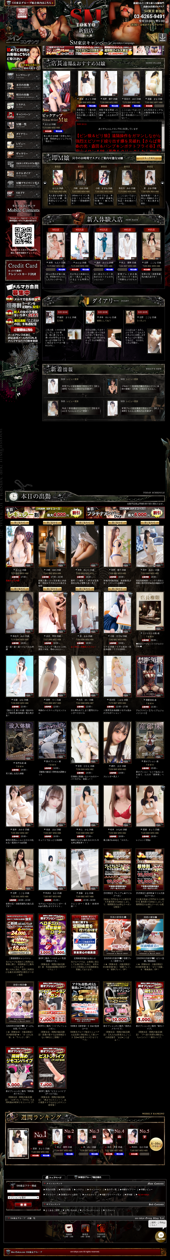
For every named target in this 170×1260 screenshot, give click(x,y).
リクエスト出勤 (150, 633)
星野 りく (51, 700)
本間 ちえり (55, 262)
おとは (48, 124)
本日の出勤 (50, 1189)
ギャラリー (50, 1194)
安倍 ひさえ (84, 766)
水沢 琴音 (51, 636)
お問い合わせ (71, 1210)
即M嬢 (129, 1194)
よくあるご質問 (52, 1210)
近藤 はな (19, 700)
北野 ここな (150, 262)
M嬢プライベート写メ (111, 1194)
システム (80, 1189)
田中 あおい (149, 570)
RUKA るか (51, 893)
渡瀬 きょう (85, 99)
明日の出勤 (66, 1189)
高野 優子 (108, 99)
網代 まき (116, 766)
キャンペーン (95, 1189)
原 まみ (148, 188)
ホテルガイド (90, 1194)
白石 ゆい (84, 700)
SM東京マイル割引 (69, 1194)
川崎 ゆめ (79, 188)
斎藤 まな (153, 99)
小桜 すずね (102, 188)
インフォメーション (91, 1210)
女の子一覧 (112, 1189)
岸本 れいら (105, 317)
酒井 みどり (102, 262)
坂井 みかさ (19, 829)
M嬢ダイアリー (129, 1189)
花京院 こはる (116, 700)
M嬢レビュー (147, 1189)
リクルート (110, 1210)
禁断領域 (150, 700)
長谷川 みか (130, 99)
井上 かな (84, 829)
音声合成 (20, 763)
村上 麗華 (126, 262)
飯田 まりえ (65, 317)
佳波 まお (51, 829)
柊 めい (87, 1147)
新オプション (52, 761)
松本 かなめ (116, 829)
